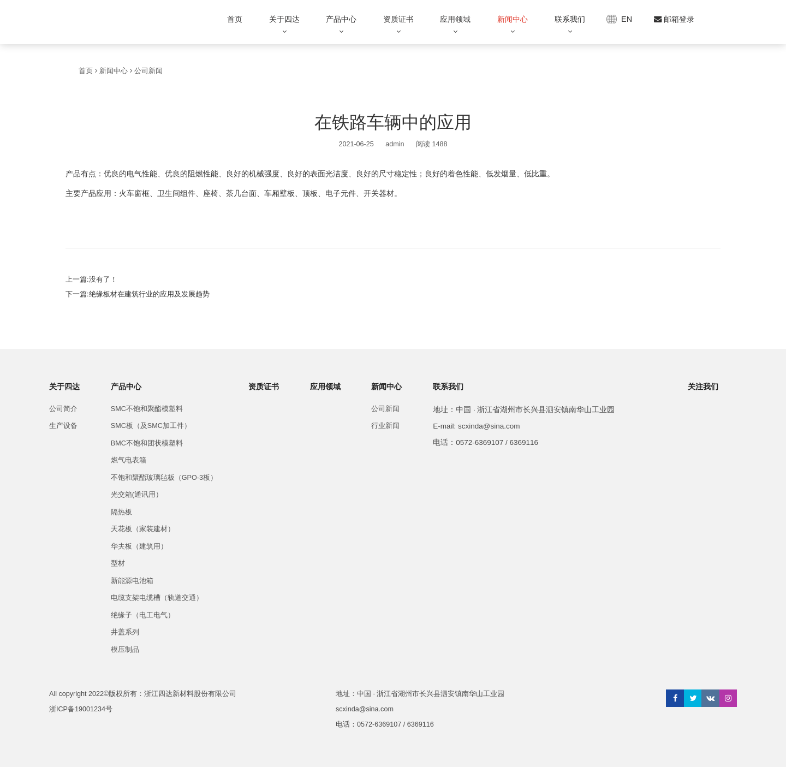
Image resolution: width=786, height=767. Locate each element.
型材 (118, 563)
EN (626, 19)
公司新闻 (148, 71)
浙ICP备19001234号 (80, 709)
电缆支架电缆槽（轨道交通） (157, 598)
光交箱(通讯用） (137, 494)
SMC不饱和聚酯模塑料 (147, 409)
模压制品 (125, 649)
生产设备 (63, 426)
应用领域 (455, 19)
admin (394, 144)
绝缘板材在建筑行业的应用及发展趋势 (149, 294)
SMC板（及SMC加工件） (151, 426)
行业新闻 (385, 426)
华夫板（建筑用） (139, 546)
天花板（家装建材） (143, 529)
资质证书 (398, 19)
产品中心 (341, 19)
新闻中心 (512, 19)
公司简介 (63, 409)
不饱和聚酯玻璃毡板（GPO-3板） (164, 477)
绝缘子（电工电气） (143, 615)
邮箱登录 (674, 19)
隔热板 (121, 512)
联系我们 (570, 19)
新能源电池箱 (132, 581)
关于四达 (284, 19)
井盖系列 (125, 632)
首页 (234, 19)
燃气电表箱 (128, 460)
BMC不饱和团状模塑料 (147, 443)
